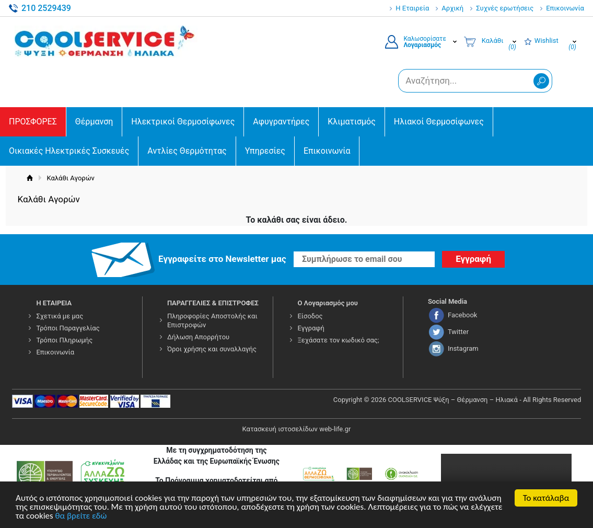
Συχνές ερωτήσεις (504, 8)
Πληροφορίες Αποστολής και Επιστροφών (212, 320)
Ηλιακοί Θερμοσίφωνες (439, 122)
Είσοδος (309, 316)
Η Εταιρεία (412, 8)
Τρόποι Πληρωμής (64, 340)
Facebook (462, 315)
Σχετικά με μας (59, 316)
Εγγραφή (310, 328)
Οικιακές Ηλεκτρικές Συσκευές (69, 151)
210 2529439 (46, 8)
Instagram (463, 348)
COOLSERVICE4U (106, 41)
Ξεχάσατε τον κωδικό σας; (338, 340)
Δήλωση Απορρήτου (198, 337)
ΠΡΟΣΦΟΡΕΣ (33, 122)
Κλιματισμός (351, 122)
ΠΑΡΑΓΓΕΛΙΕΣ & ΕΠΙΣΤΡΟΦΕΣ (213, 303)
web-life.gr (335, 429)
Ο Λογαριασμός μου (327, 303)
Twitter (458, 332)
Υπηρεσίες (265, 151)
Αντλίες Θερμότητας (186, 151)
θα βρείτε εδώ (81, 517)
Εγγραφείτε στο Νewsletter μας (222, 259)
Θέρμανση (94, 122)
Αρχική (452, 8)
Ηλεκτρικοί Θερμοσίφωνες (183, 122)
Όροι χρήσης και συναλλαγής (212, 349)
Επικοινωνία (565, 8)
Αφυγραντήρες (281, 122)
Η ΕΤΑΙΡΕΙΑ (54, 303)
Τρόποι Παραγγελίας (67, 328)
